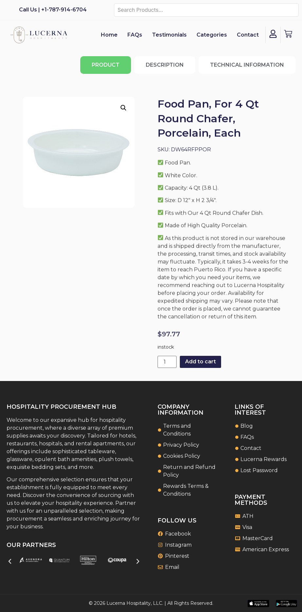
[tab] (105, 65)
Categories (212, 35)
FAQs (134, 35)
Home (109, 35)
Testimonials (169, 35)
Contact (248, 35)
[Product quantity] (167, 362)
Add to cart (200, 361)
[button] (123, 108)
